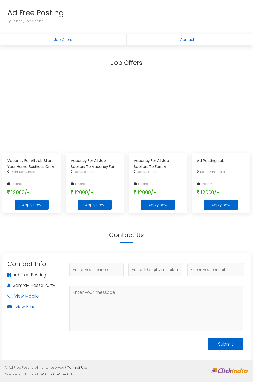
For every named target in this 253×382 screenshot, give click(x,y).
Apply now (31, 204)
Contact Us (190, 39)
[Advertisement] (126, 110)
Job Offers (63, 39)
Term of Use (77, 367)
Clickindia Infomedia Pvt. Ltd (61, 374)
